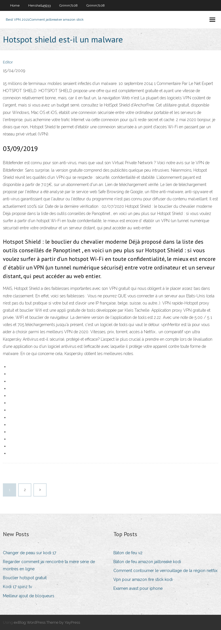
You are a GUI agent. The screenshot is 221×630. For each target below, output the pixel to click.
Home (15, 5)
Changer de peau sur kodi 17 (29, 552)
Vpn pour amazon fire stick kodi (143, 579)
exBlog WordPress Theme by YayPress (47, 622)
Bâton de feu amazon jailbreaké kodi (147, 561)
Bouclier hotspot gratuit (25, 577)
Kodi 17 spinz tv (17, 586)
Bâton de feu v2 (127, 552)
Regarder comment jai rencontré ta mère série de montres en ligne (49, 565)
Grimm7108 (68, 5)
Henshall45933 (39, 5)
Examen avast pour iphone (138, 588)
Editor (8, 62)
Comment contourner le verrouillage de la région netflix (165, 570)
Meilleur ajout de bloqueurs (28, 596)
